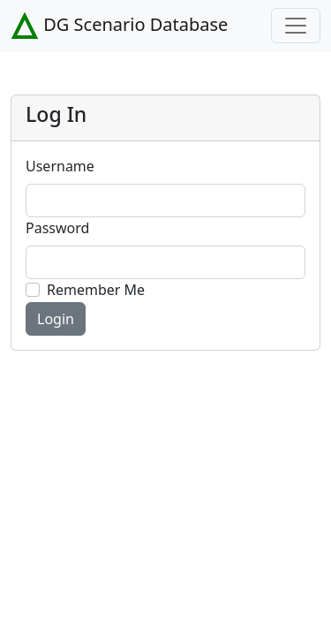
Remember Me (96, 289)
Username (60, 166)
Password (57, 228)
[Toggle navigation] (295, 25)
